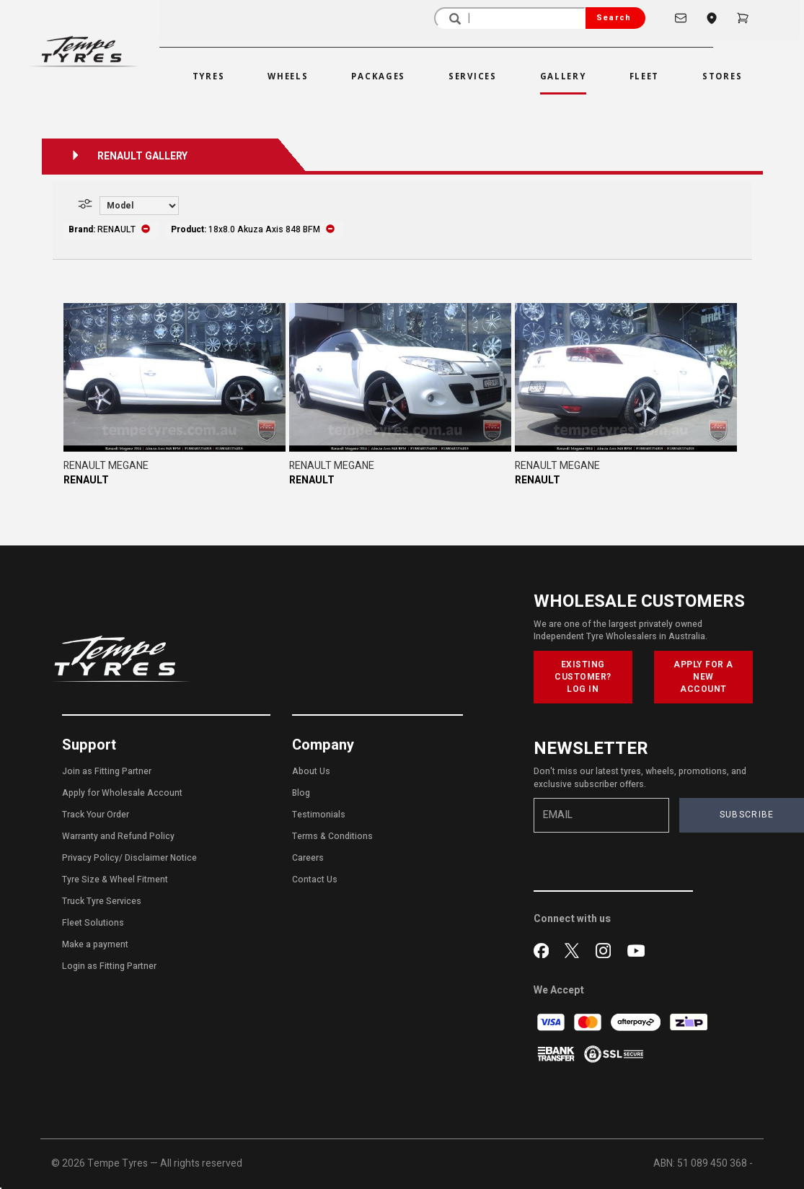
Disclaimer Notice (161, 857)
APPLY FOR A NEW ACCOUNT (703, 677)
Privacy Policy (90, 857)
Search (613, 18)
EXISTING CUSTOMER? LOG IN (583, 677)
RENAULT (86, 480)
